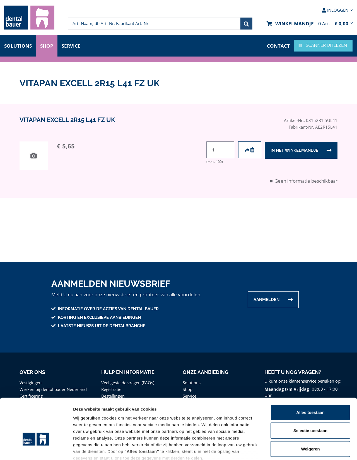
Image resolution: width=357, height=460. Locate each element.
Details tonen (301, 449)
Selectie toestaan (310, 393)
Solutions (18, 45)
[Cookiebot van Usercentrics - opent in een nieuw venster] (36, 449)
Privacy (223, 427)
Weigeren (310, 411)
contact (278, 45)
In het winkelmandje (294, 150)
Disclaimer (246, 427)
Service (72, 45)
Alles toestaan (310, 375)
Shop (47, 45)
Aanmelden (267, 299)
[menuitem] (29, 18)
